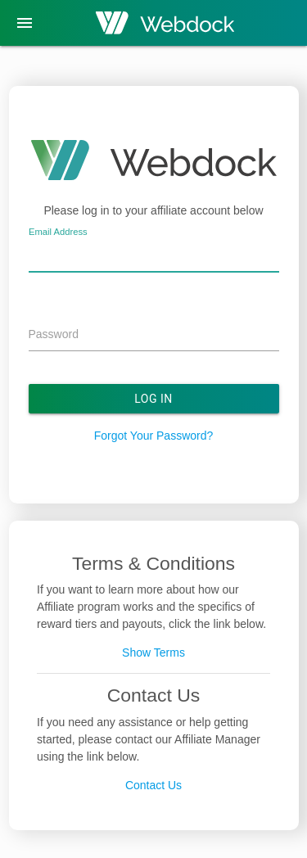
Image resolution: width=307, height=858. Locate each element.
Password (54, 334)
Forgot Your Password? (154, 435)
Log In (153, 398)
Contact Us (153, 785)
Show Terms (153, 652)
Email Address (58, 231)
